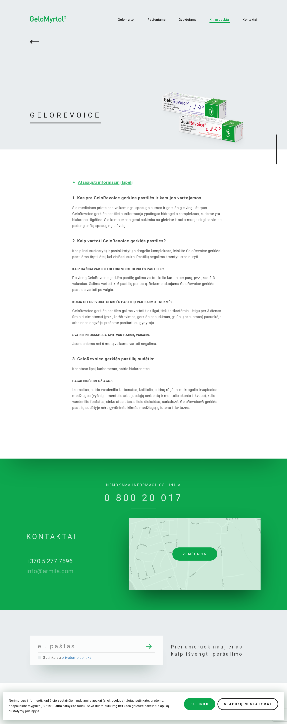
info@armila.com (35, 571)
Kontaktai (250, 20)
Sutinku (200, 704)
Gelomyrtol (126, 20)
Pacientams (156, 20)
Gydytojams (188, 20)
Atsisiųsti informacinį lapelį (120, 182)
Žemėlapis (209, 554)
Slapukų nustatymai (248, 704)
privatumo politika (76, 672)
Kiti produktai (219, 20)
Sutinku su (64, 672)
